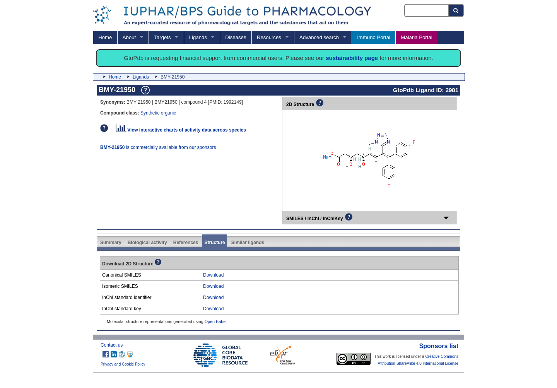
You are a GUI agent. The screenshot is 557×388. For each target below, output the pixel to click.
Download (213, 275)
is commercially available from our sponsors (158, 147)
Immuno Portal (373, 37)
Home (105, 37)
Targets (162, 37)
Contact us (112, 345)
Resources (269, 37)
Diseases (235, 37)
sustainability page (352, 58)
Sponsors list (438, 346)
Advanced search (319, 37)
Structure (214, 242)
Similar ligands (247, 242)
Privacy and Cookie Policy (123, 364)
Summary (110, 242)
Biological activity (147, 242)
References (185, 242)
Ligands (198, 37)
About (129, 37)
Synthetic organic (158, 113)
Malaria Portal (416, 37)
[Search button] (456, 10)
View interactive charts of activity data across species (181, 130)
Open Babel (216, 321)
